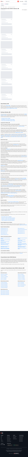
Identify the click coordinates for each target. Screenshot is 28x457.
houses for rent (8, 181)
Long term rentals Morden (4, 418)
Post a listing (21, 1)
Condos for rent (3, 210)
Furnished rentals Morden (4, 410)
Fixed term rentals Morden (4, 422)
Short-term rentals (9, 257)
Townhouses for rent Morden (4, 396)
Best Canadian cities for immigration (6, 298)
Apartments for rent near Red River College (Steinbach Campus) (5, 349)
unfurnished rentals (4, 163)
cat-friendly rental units (4, 237)
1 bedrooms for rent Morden (4, 403)
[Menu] (25, 1)
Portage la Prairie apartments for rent (5, 319)
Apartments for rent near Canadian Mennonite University (5, 339)
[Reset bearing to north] (26, 455)
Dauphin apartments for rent (4, 326)
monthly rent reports (3, 142)
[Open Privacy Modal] (3, 1)
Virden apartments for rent (4, 325)
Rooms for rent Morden (3, 398)
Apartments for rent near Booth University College (4, 337)
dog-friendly (9, 236)
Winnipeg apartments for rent (4, 315)
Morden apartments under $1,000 (5, 425)
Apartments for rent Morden (4, 393)
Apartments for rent (7, 174)
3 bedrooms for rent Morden (4, 405)
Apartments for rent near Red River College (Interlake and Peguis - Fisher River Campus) (5, 345)
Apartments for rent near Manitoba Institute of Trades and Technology (5, 351)
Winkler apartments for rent (4, 321)
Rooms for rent (9, 221)
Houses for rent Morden (4, 397)
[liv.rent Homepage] (2, 1)
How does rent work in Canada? (5, 129)
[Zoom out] (26, 454)
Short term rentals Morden (4, 419)
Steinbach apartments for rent (4, 320)
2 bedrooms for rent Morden (4, 404)
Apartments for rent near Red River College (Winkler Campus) (5, 347)
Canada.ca (2, 360)
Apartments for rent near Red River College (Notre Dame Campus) (5, 343)
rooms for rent (6, 268)
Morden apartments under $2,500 (5, 429)
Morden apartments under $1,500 (5, 426)
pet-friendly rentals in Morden (5, 235)
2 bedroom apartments (7, 159)
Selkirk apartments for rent (4, 316)
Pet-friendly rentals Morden (4, 412)
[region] (20, 232)
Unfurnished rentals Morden (4, 411)
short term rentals (6, 164)
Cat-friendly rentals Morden (4, 415)
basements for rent (8, 201)
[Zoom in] (26, 453)
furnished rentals (9, 162)
